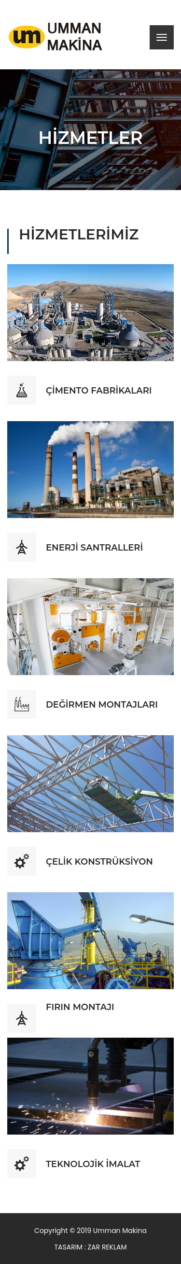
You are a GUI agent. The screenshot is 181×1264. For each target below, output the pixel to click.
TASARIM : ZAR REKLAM (90, 1247)
